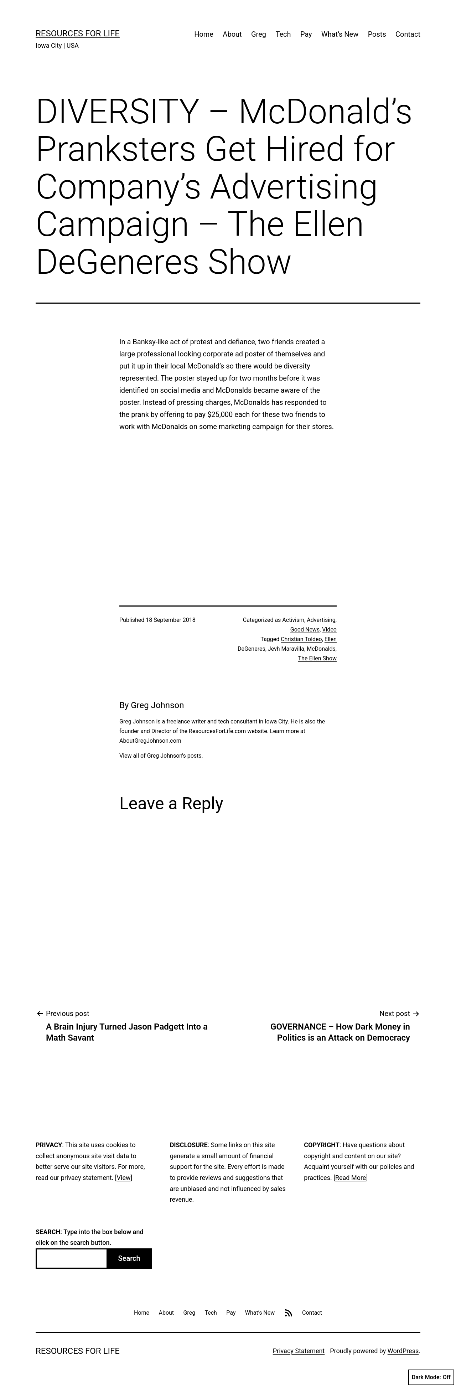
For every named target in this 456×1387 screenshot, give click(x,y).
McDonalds (321, 648)
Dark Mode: (431, 1377)
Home (203, 34)
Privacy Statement (299, 1351)
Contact (407, 34)
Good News (305, 629)
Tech (283, 34)
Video (329, 629)
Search (129, 1258)
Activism (293, 620)
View (124, 1177)
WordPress (403, 1351)
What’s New (339, 34)
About (232, 34)
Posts (377, 34)
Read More (350, 1177)
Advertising (321, 620)
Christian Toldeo (301, 639)
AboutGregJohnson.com (150, 740)
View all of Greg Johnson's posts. (161, 755)
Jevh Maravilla (286, 648)
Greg (258, 34)
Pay (306, 34)
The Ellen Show (317, 658)
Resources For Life (78, 33)
